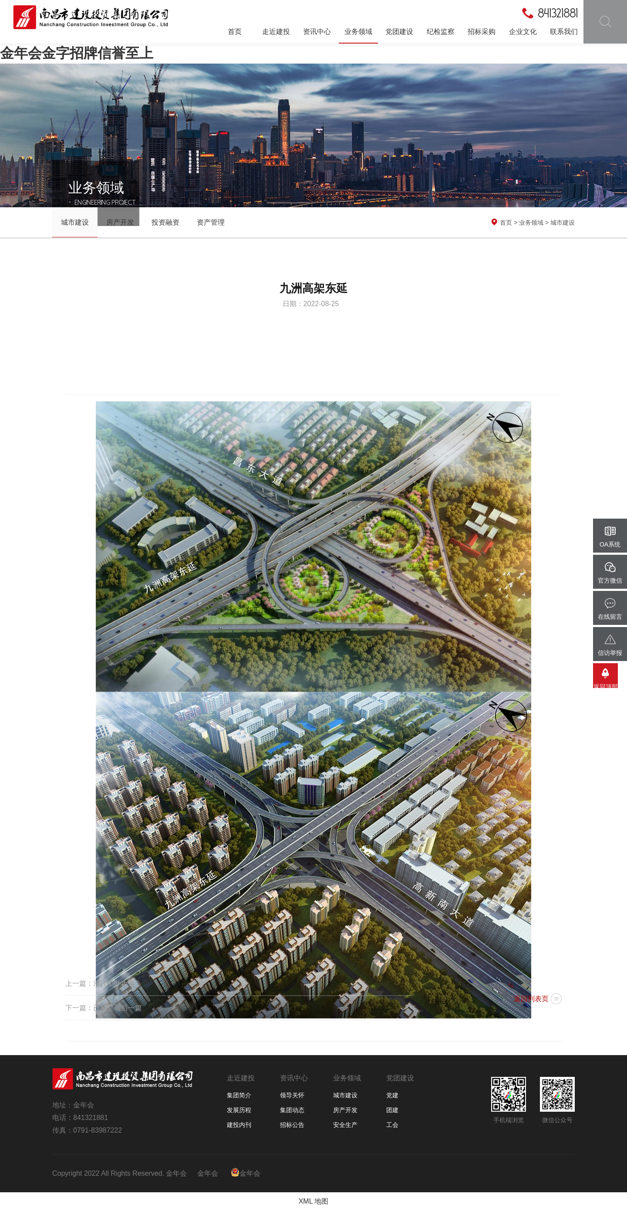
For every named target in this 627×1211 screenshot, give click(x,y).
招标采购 (482, 31)
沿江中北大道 (114, 983)
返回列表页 (531, 998)
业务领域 (358, 31)
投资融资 (165, 222)
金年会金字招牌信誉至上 (76, 53)
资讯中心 (317, 31)
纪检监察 (441, 31)
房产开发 (120, 222)
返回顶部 (610, 681)
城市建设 (75, 222)
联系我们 (564, 31)
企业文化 (523, 31)
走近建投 (276, 31)
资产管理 (211, 222)
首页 (235, 31)
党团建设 (399, 31)
